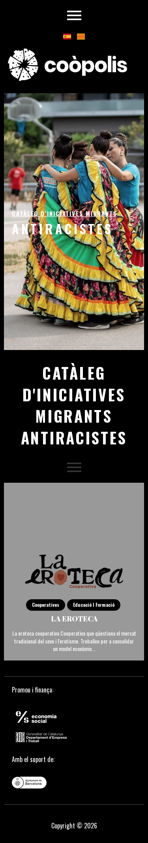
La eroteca (74, 618)
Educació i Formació (93, 604)
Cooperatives (45, 604)
